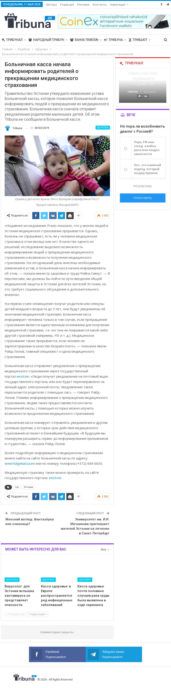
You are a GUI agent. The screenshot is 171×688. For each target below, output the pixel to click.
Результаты (143, 186)
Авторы (51, 4)
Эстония (28, 487)
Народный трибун (46, 40)
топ (17, 487)
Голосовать (142, 198)
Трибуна (113, 40)
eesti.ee (23, 376)
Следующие (38, 614)
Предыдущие (15, 614)
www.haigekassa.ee (20, 463)
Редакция (67, 4)
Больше (99, 4)
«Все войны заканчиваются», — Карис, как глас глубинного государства (143, 72)
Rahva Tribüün (84, 40)
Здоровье (103, 127)
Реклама (83, 4)
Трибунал (12, 40)
